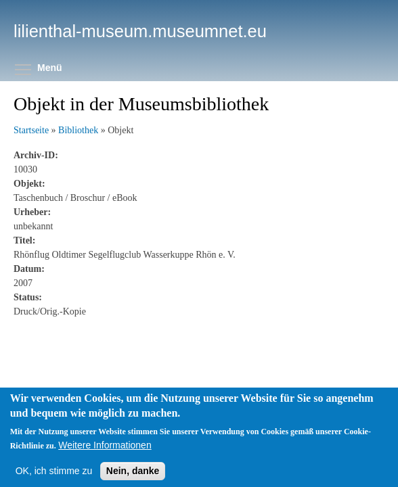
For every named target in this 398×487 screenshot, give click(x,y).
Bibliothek (78, 130)
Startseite (31, 130)
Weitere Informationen (104, 458)
